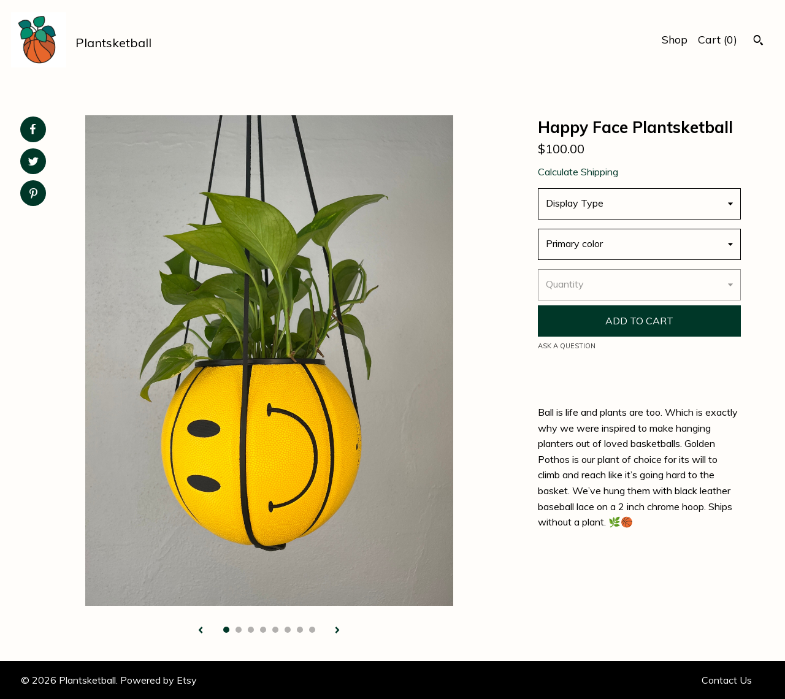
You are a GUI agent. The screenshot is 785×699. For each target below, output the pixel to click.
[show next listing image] (337, 631)
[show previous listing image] (200, 631)
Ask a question (566, 346)
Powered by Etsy (158, 680)
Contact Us (727, 680)
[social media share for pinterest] (33, 194)
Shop (674, 39)
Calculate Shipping (578, 172)
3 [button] (251, 630)
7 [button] (300, 630)
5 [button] (275, 630)
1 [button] (226, 630)
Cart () (717, 39)
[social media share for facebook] (32, 129)
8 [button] (312, 630)
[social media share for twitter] (33, 162)
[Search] (758, 41)
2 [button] (239, 630)
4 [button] (263, 630)
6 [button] (288, 630)
